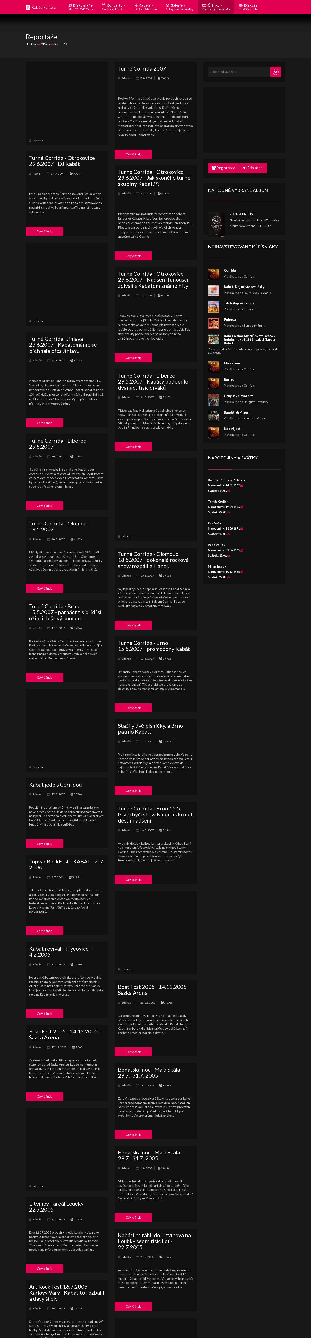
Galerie (179, 7)
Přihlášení (253, 167)
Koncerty (114, 7)
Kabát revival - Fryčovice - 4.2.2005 (60, 951)
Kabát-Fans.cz (43, 7)
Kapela (146, 7)
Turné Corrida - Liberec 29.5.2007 (57, 443)
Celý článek (133, 154)
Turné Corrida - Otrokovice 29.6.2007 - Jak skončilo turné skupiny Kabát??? (154, 177)
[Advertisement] (66, 100)
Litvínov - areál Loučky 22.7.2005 (56, 1206)
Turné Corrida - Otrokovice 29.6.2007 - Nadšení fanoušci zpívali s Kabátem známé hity (153, 279)
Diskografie (80, 7)
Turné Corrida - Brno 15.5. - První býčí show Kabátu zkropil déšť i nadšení (155, 814)
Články (216, 7)
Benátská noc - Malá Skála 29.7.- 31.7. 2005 (149, 1072)
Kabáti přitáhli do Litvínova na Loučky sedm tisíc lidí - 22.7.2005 (154, 1241)
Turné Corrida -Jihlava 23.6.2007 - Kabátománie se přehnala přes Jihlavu (63, 344)
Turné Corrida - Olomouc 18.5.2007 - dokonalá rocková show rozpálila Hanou (153, 559)
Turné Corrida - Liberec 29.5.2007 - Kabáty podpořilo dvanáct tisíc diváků (153, 381)
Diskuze (248, 7)
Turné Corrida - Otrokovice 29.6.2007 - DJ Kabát (62, 160)
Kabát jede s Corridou (55, 784)
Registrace (223, 167)
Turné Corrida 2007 (142, 68)
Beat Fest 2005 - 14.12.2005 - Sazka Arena (154, 989)
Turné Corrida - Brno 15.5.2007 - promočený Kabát (154, 645)
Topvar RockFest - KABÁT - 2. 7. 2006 (66, 864)
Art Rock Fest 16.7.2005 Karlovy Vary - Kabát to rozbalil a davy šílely (66, 1292)
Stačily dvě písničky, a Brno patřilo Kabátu (150, 728)
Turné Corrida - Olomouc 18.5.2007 (59, 526)
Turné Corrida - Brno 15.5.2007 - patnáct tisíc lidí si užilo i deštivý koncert (65, 612)
